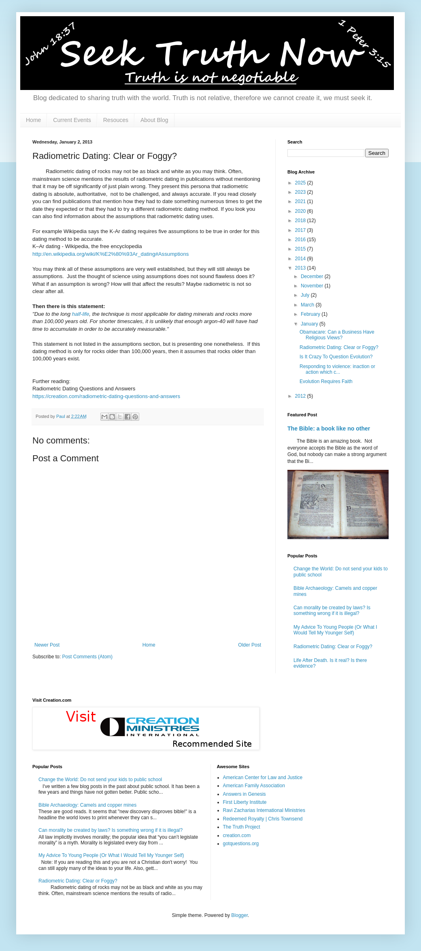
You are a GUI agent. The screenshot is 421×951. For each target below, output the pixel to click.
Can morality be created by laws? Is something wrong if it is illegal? (331, 610)
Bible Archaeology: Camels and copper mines (87, 805)
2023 (301, 192)
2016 (301, 239)
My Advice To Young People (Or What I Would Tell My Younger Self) (335, 630)
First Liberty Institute (245, 802)
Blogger (239, 915)
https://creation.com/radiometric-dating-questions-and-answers (106, 396)
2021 (301, 201)
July (306, 295)
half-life (80, 314)
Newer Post (47, 645)
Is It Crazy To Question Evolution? (336, 357)
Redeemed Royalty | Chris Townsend (263, 819)
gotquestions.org (241, 843)
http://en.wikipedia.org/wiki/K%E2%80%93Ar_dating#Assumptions (110, 254)
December (313, 276)
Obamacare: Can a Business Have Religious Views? (337, 335)
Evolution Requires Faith (326, 381)
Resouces (115, 120)
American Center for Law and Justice (263, 777)
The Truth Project (241, 827)
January (310, 324)
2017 (301, 230)
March (308, 305)
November (313, 286)
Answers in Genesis (244, 794)
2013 (301, 268)
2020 (301, 211)
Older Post (249, 645)
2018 (301, 220)
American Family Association (254, 785)
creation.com (237, 835)
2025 (301, 183)
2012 (301, 396)
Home (33, 120)
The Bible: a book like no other (328, 428)
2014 (301, 258)
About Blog (154, 120)
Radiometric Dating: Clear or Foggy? (339, 347)
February (311, 314)
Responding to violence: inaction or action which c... (337, 369)
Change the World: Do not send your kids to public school (100, 779)
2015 (301, 249)
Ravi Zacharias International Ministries (264, 810)
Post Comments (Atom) (87, 657)
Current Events (72, 120)
